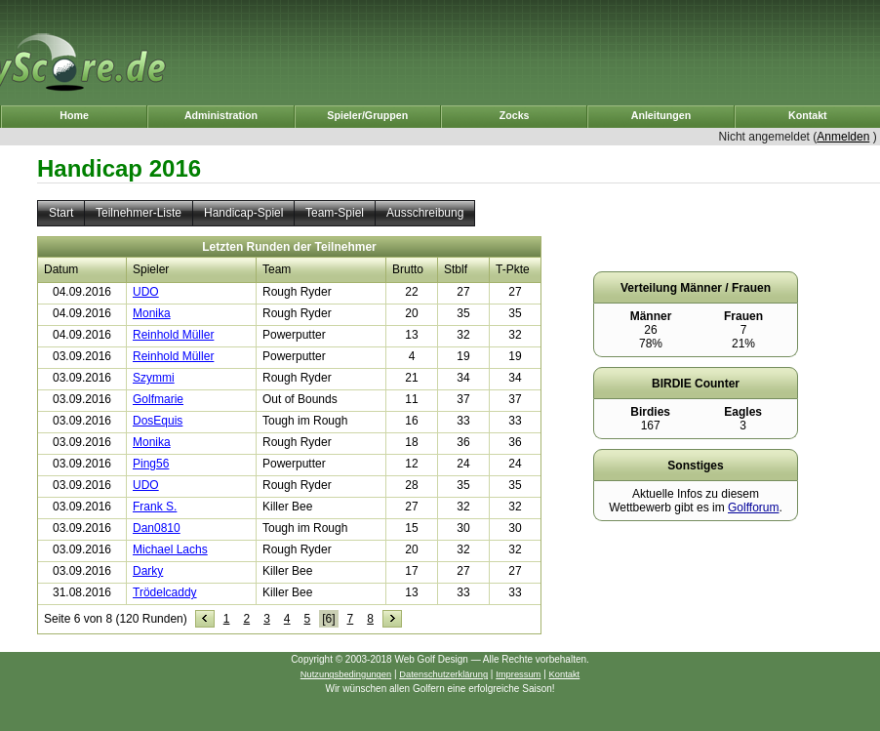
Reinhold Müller (173, 335)
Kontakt (564, 674)
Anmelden (843, 136)
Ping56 (151, 463)
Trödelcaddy (165, 592)
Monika (152, 313)
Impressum (518, 674)
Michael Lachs (170, 549)
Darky (148, 571)
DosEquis (157, 420)
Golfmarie (158, 399)
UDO (146, 292)
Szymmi (154, 378)
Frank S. (155, 506)
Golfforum (753, 507)
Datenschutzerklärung (443, 674)
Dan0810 (156, 528)
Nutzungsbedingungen (345, 674)
